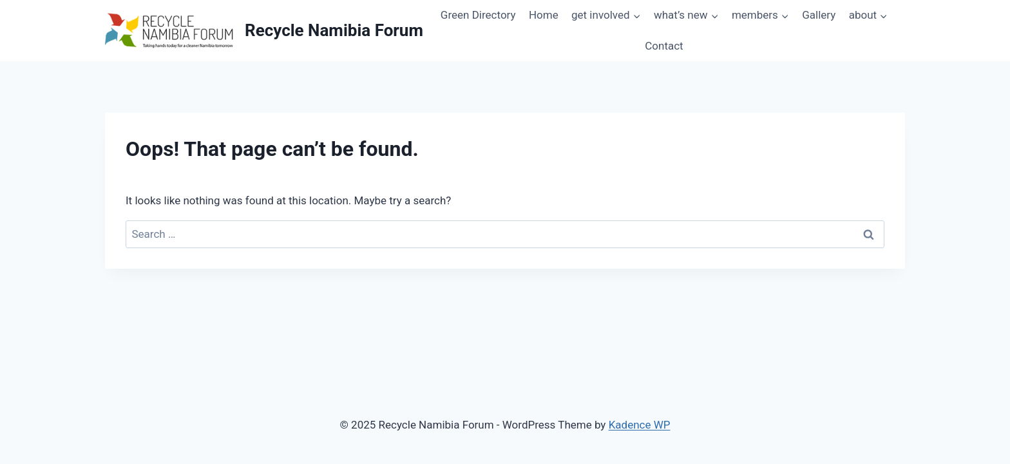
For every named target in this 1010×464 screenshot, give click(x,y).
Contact (664, 45)
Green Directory (478, 14)
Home (543, 14)
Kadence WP (640, 424)
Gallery (818, 14)
